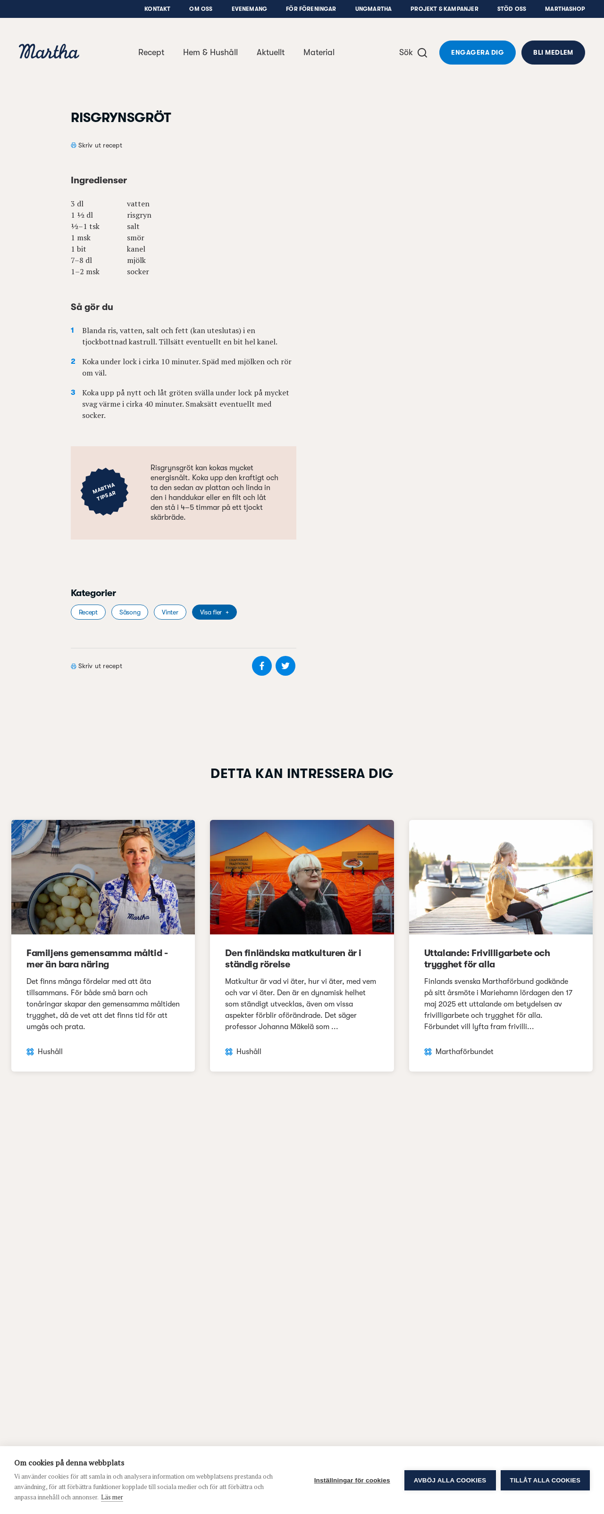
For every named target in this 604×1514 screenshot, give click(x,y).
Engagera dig (477, 52)
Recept (151, 52)
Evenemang (250, 9)
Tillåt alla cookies (545, 1480)
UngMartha (373, 9)
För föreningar (311, 9)
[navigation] (49, 52)
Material (319, 52)
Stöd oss (511, 9)
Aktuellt (271, 52)
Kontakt (157, 9)
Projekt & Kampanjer (444, 9)
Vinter (170, 612)
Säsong (129, 612)
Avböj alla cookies (450, 1480)
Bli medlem (553, 52)
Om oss (200, 9)
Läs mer (112, 1497)
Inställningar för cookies (352, 1480)
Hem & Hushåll (210, 52)
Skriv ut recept (100, 145)
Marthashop (565, 9)
